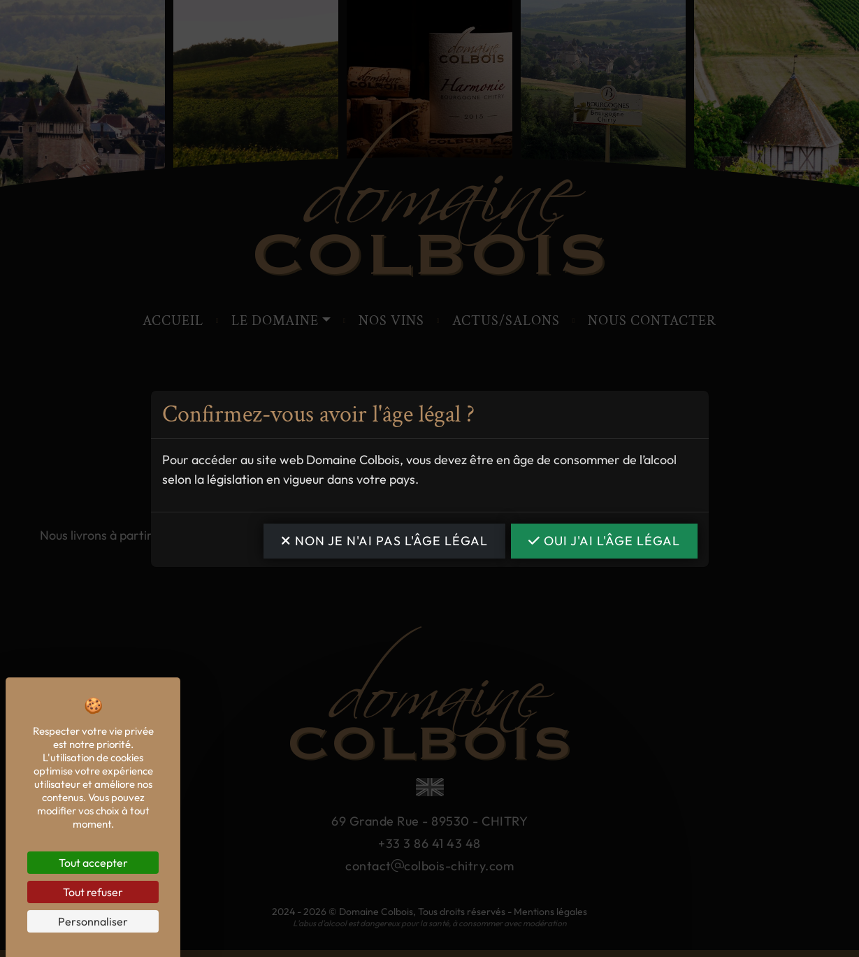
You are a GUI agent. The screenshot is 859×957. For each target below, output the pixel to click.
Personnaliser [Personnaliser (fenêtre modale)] (93, 921)
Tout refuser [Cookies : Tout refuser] (93, 892)
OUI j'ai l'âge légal (604, 541)
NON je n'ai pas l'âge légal (384, 541)
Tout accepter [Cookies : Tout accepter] (93, 863)
